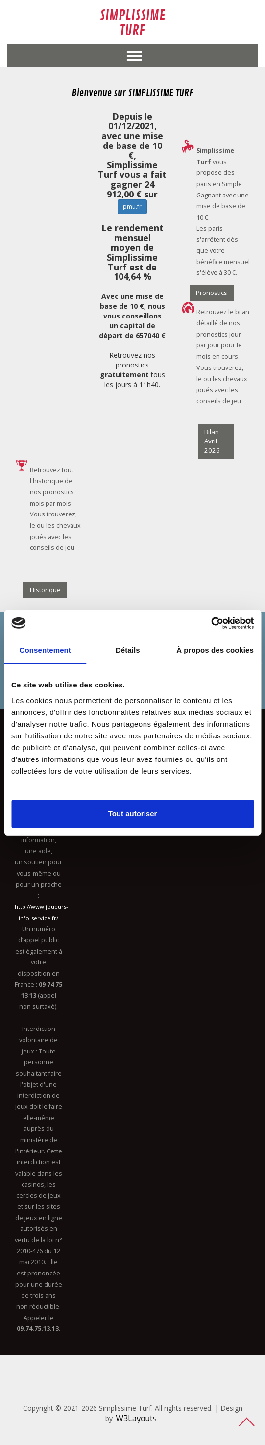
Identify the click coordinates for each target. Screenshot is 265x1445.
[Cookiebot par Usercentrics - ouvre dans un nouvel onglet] (211, 623)
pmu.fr (132, 206)
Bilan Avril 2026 (212, 441)
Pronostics (211, 292)
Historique (45, 590)
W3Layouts (136, 1418)
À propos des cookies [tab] (215, 650)
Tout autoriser (132, 813)
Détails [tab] (128, 650)
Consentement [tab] (45, 650)
